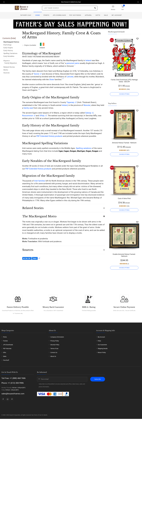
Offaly (41, 115)
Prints (46, 15)
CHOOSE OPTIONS (124, 94)
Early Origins (8, 48)
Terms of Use (54, 348)
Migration (6, 61)
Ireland (88, 60)
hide (13, 38)
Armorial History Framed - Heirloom (124, 143)
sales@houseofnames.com (12, 393)
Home (37, 15)
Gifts (98, 15)
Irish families (39, 181)
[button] (63, 207)
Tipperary (70, 102)
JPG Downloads (59, 15)
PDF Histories (75, 15)
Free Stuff (6, 360)
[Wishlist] (137, 39)
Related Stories (9, 67)
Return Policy (102, 352)
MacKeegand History (11, 42)
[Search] (95, 8)
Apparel (88, 15)
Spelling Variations (10, 53)
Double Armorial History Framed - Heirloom (124, 255)
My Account (117, 15)
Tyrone (36, 74)
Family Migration (10, 63)
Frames (5, 341)
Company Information (57, 337)
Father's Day (25, 15)
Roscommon (27, 115)
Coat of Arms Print (124, 198)
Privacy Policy (54, 341)
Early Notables (8, 56)
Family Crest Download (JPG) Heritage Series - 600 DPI (124, 81)
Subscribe (97, 379)
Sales (4, 356)
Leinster (70, 76)
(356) (128, 89)
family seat (28, 108)
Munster (87, 105)
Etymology (7, 45)
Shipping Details (102, 348)
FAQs (99, 341)
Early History (8, 50)
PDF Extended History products (49, 136)
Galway (88, 113)
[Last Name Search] (69, 8)
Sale (106, 15)
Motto (5, 70)
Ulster (51, 79)
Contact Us (53, 352)
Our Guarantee (102, 344)
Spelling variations (83, 148)
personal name (73, 63)
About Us (53, 356)
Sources (6, 73)
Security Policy (54, 344)
